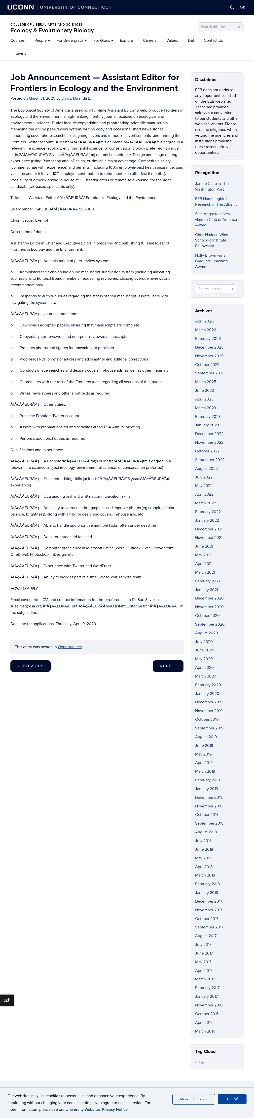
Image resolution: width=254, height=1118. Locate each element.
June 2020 (204, 650)
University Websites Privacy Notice (97, 1109)
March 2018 (205, 875)
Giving (21, 53)
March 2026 (205, 329)
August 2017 (206, 935)
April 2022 (204, 494)
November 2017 (208, 910)
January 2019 (206, 788)
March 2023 (205, 407)
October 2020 (207, 615)
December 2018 (208, 797)
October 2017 (206, 918)
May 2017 (203, 961)
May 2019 (203, 754)
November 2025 (209, 356)
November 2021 (208, 537)
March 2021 (205, 572)
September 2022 (209, 459)
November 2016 (208, 1005)
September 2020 (210, 624)
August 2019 (206, 736)
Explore (126, 40)
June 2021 (204, 546)
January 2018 (206, 892)
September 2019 (209, 728)
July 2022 (204, 477)
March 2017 (205, 979)
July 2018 (203, 840)
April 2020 (204, 667)
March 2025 (205, 381)
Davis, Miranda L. (76, 98)
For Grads (101, 40)
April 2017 (203, 970)
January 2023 (207, 425)
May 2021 (203, 555)
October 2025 (207, 364)
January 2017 (206, 996)
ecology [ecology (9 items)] (199, 1062)
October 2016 (206, 1013)
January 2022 (207, 520)
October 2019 (206, 719)
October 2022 (207, 451)
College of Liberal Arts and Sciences (46, 25)
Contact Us (213, 40)
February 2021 (207, 581)
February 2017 (207, 987)
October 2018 (206, 814)
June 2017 (204, 953)
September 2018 (209, 823)
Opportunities (70, 646)
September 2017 (209, 927)
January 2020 (207, 693)
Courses (17, 40)
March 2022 (205, 503)
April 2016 (204, 1022)
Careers (149, 40)
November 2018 (208, 806)
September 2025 (209, 373)
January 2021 (206, 589)
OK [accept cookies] (232, 1099)
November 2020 (209, 606)
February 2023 (208, 416)
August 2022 (206, 468)
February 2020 (208, 684)
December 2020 (209, 598)
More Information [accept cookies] (193, 1099)
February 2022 (208, 511)
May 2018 (203, 858)
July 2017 (203, 944)
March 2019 (205, 771)
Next (168, 666)
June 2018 (204, 849)
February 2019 (207, 780)
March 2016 (205, 1031)
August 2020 (206, 633)
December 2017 (208, 901)
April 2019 (204, 762)
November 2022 (209, 442)
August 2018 (206, 832)
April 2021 (204, 563)
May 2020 (204, 658)
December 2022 (209, 433)
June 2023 (204, 390)
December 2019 (208, 702)
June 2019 (204, 745)
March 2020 (205, 676)
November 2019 (208, 710)
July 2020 (204, 641)
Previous (30, 666)
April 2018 (204, 866)
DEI (191, 40)
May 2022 (204, 485)
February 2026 (208, 338)
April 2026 (204, 321)
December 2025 (209, 347)
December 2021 (208, 529)
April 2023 (204, 399)
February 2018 (207, 883)
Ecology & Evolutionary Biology (52, 30)
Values (172, 40)
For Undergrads (70, 40)
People (41, 40)
